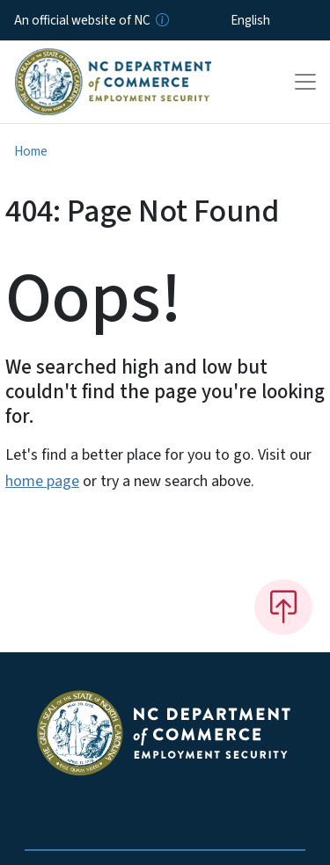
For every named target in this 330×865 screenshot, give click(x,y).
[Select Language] (278, 20)
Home (31, 151)
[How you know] (161, 20)
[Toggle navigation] (305, 82)
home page (42, 481)
